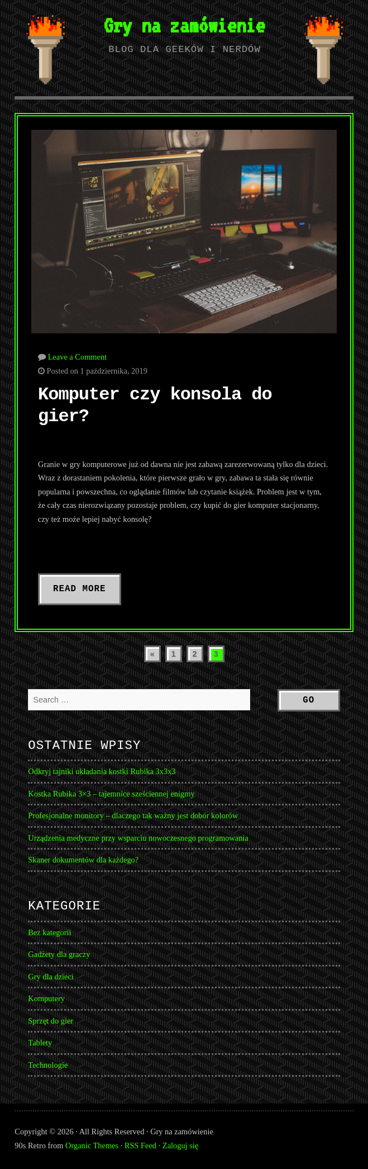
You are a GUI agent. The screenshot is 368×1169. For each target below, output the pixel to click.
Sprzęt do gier (50, 1020)
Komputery (46, 998)
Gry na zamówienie (184, 25)
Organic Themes (91, 1145)
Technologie (48, 1064)
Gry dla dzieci (51, 976)
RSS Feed (140, 1145)
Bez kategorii (49, 932)
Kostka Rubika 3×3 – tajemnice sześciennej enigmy (111, 793)
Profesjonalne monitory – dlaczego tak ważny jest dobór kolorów (133, 815)
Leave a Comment (77, 356)
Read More (79, 589)
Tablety (40, 1042)
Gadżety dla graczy (59, 954)
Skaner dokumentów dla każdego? (83, 859)
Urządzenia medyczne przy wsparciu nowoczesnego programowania (138, 837)
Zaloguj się (180, 1145)
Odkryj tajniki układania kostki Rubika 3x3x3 (101, 771)
